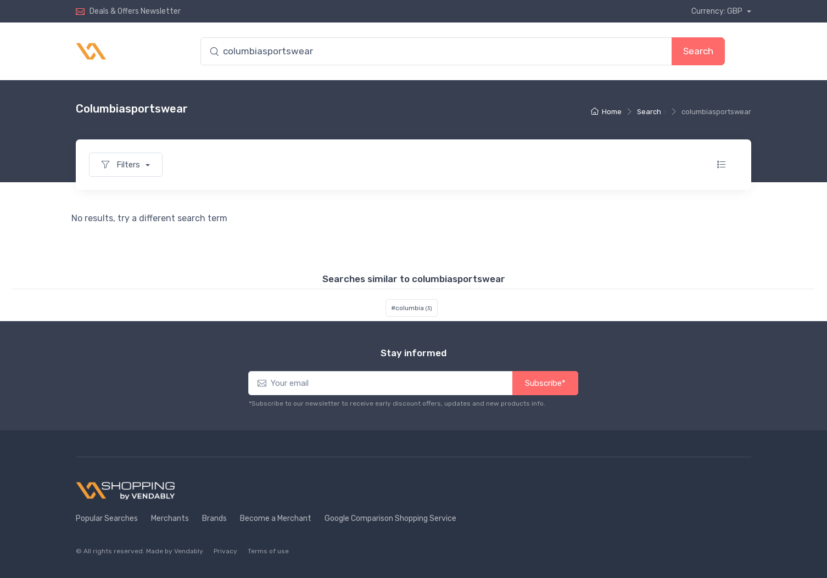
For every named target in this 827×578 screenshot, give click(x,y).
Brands (214, 518)
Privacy (225, 551)
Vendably (188, 551)
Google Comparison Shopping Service (390, 518)
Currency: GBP (717, 11)
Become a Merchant (275, 518)
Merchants (170, 518)
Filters (122, 165)
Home (606, 112)
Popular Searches (107, 518)
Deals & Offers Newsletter (135, 11)
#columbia (411, 308)
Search (698, 51)
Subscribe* (545, 383)
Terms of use (268, 551)
